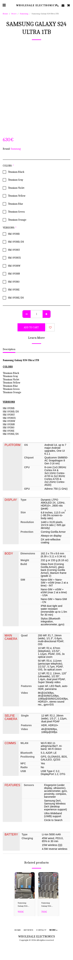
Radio (24, 767)
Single (25, 715)
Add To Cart (31, 327)
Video (24, 692)
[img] (25, 885)
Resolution (27, 522)
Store (14, 13)
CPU (27, 467)
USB (23, 771)
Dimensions (27, 553)
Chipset (29, 457)
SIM (22, 579)
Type (23, 499)
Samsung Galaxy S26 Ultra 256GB (23, 905)
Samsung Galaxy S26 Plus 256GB (46, 905)
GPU (27, 488)
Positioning (27, 756)
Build (23, 564)
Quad (24, 635)
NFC (23, 763)
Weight (24, 560)
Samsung (24, 13)
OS (26, 444)
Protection (26, 531)
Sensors (29, 785)
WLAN (24, 743)
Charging (27, 838)
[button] (4, 5)
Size (23, 512)
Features (26, 686)
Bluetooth (26, 752)
